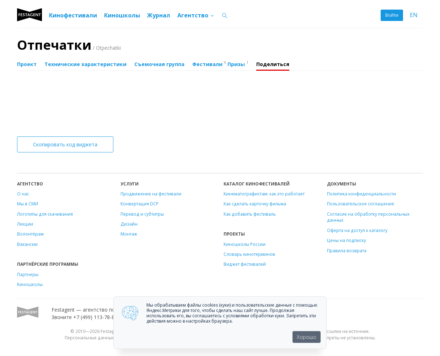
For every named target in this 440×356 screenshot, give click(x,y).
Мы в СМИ (27, 203)
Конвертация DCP (139, 203)
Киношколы (122, 15)
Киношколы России (244, 244)
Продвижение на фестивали (150, 193)
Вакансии (27, 244)
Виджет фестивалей (245, 264)
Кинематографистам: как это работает (264, 193)
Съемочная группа (159, 64)
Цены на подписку (346, 240)
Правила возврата (346, 250)
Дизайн (129, 224)
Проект (27, 64)
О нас (23, 193)
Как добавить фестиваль (250, 214)
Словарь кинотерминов (249, 254)
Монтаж (128, 234)
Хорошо (306, 337)
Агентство (196, 15)
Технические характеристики (85, 64)
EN (414, 15)
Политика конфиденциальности (361, 193)
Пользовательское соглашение (360, 203)
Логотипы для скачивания (45, 214)
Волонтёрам (30, 234)
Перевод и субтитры (142, 214)
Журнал (158, 15)
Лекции (25, 224)
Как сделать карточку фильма (255, 203)
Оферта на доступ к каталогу (357, 230)
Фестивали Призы (220, 63)
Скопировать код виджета (65, 144)
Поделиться (272, 64)
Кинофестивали (73, 15)
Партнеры (27, 274)
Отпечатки (69, 45)
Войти (391, 15)
